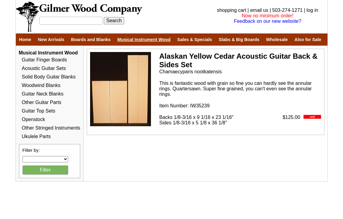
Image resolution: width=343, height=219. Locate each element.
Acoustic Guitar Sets (44, 68)
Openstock (33, 119)
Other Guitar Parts (41, 102)
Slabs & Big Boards (239, 39)
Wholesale (277, 39)
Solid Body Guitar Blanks (49, 76)
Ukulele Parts (36, 136)
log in (312, 10)
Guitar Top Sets (38, 110)
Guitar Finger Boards (44, 59)
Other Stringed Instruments (51, 127)
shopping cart (231, 10)
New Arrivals (51, 39)
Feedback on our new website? (267, 21)
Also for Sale (307, 39)
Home (25, 39)
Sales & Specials (194, 39)
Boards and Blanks (90, 39)
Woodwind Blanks (41, 85)
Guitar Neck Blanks (43, 93)
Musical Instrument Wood (144, 39)
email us (259, 10)
